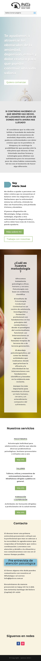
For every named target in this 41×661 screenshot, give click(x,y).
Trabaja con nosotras (18, 239)
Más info (20, 460)
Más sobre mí (14, 231)
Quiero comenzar (16, 82)
